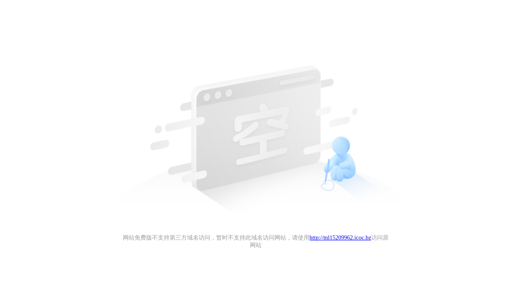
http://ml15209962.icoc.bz (340, 238)
